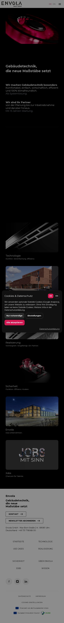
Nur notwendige (14, 316)
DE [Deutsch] (50, 296)
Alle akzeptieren (14, 322)
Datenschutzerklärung (49, 329)
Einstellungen (34, 316)
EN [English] (57, 296)
